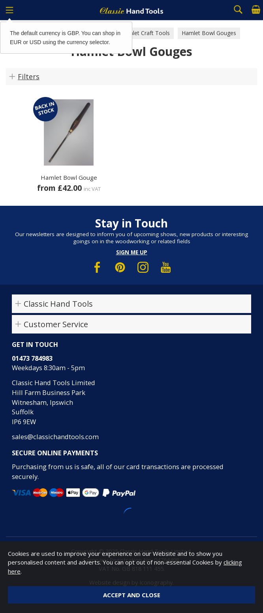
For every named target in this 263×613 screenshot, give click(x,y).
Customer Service (56, 324)
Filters (28, 76)
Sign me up (131, 252)
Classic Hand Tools (58, 303)
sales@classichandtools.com (55, 436)
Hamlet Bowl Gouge (69, 177)
